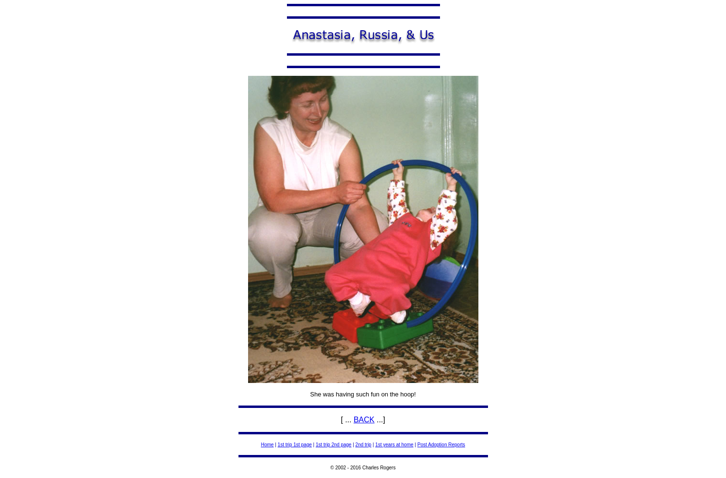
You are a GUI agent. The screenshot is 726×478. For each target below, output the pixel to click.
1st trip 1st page (295, 444)
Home (267, 444)
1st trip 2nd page (334, 444)
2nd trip (363, 444)
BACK (364, 420)
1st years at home (394, 444)
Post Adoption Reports (441, 444)
